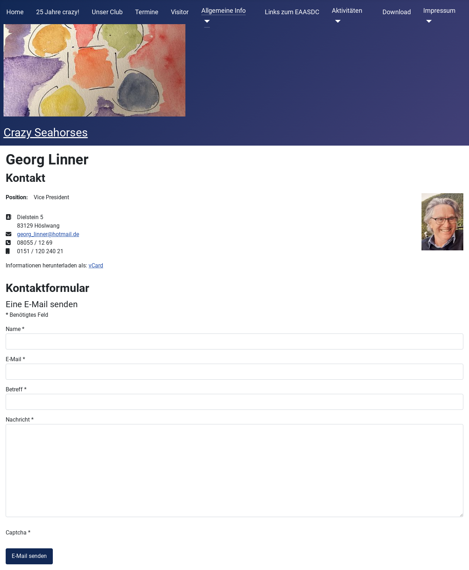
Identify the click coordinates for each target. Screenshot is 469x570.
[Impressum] (427, 21)
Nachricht (20, 419)
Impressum (439, 10)
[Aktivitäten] (336, 21)
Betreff (16, 389)
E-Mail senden (29, 556)
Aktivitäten (347, 10)
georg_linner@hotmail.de (48, 234)
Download (397, 12)
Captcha (18, 532)
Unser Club (107, 12)
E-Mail (15, 359)
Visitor (180, 12)
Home (15, 12)
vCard (96, 265)
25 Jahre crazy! (57, 12)
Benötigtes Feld (27, 314)
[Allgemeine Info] (205, 21)
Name (15, 329)
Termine (146, 12)
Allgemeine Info (223, 10)
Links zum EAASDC (292, 12)
